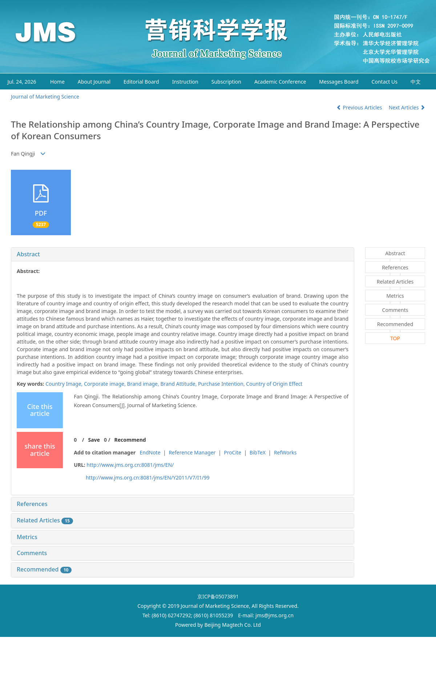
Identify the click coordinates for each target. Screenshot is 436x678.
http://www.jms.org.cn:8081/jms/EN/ (130, 464)
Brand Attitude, (179, 383)
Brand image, (144, 383)
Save (94, 439)
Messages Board (338, 81)
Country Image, (64, 383)
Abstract (28, 254)
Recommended (44, 569)
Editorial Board (141, 81)
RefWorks (285, 452)
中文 (416, 81)
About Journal (94, 81)
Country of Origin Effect (274, 383)
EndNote (150, 452)
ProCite (232, 452)
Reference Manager (192, 452)
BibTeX (258, 452)
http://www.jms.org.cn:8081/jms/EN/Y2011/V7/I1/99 (148, 477)
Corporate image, (105, 383)
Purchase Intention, (222, 383)
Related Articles (45, 520)
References (32, 504)
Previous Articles (359, 107)
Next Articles (407, 107)
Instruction (185, 81)
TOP (395, 338)
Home (57, 81)
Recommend (130, 439)
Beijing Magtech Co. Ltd (232, 624)
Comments (32, 553)
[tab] (182, 254)
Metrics (27, 537)
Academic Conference (280, 81)
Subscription (226, 81)
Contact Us (384, 81)
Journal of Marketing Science (45, 96)
